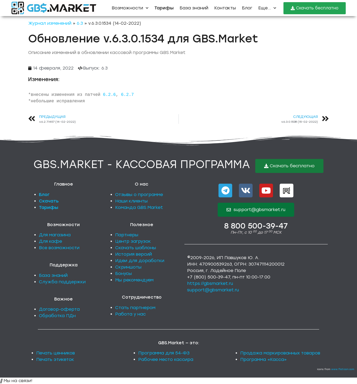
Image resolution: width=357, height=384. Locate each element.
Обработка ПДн (57, 315)
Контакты (225, 7)
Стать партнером (135, 307)
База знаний (194, 7)
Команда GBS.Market (139, 207)
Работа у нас (130, 314)
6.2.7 (127, 95)
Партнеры (126, 234)
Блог (247, 7)
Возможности (130, 8)
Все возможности (59, 247)
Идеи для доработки (139, 260)
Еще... (267, 8)
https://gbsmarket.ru (210, 283)
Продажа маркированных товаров (280, 353)
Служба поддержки (62, 281)
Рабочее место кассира (165, 359)
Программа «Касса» (263, 359)
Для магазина (55, 234)
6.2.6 (109, 95)
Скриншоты (128, 267)
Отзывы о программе (139, 194)
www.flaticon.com (342, 369)
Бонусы (123, 273)
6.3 (80, 23)
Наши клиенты (131, 201)
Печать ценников (55, 353)
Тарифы (48, 207)
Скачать (49, 201)
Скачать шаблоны (135, 247)
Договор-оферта (59, 309)
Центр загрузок (133, 241)
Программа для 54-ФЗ (164, 353)
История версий (133, 254)
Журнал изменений (49, 23)
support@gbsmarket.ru (213, 289)
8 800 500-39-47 (256, 225)
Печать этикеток (55, 359)
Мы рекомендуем (134, 279)
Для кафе (50, 241)
